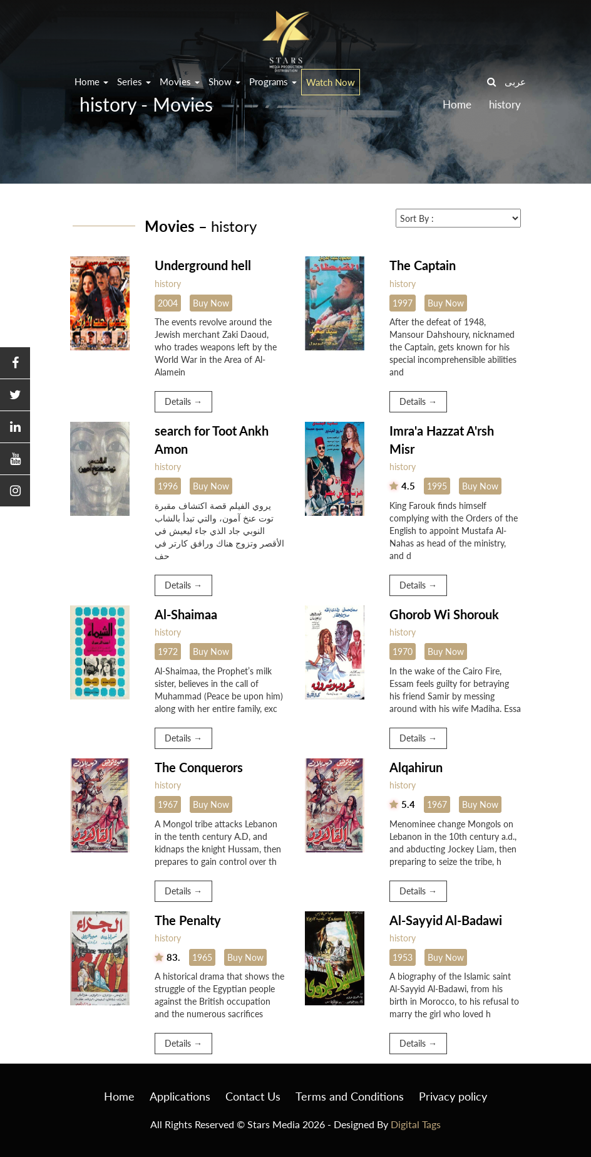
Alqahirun (416, 767)
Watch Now (330, 82)
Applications (180, 1096)
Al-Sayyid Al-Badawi (445, 920)
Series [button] (134, 81)
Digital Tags (416, 1124)
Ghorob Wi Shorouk (444, 614)
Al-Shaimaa (186, 614)
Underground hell (203, 265)
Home (119, 1096)
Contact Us (252, 1096)
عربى (515, 81)
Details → (183, 401)
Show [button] (224, 81)
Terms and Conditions (350, 1096)
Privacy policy (453, 1096)
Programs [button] (273, 81)
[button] (15, 363)
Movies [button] (180, 81)
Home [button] (91, 81)
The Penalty (188, 920)
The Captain (422, 265)
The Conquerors (199, 767)
